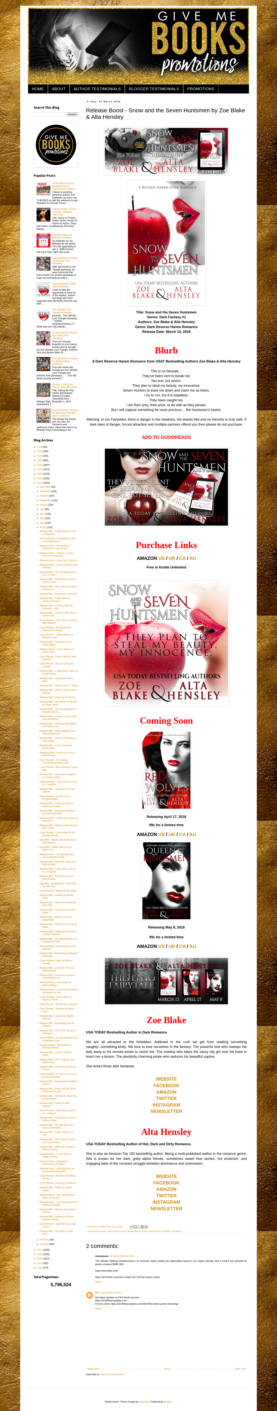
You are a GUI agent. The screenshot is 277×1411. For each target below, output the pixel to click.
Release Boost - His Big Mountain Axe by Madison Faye (56, 855)
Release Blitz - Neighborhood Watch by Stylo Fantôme (58, 933)
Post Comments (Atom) (112, 1374)
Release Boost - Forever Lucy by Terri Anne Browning (56, 554)
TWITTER (166, 1098)
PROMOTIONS (200, 89)
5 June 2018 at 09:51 (110, 1292)
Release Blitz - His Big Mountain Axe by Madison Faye (58, 940)
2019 (40, 478)
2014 (40, 1263)
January (44, 1244)
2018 (40, 483)
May (42, 518)
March (43, 527)
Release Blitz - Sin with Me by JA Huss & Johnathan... (56, 1126)
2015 (40, 1258)
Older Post (240, 1369)
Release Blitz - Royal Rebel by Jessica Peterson (55, 599)
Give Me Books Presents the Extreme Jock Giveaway (65, 261)
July (42, 509)
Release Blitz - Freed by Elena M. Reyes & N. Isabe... (56, 805)
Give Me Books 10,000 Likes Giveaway (64, 285)
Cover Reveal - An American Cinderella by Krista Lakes (54, 761)
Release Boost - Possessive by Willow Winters (55, 983)
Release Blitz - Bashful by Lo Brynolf (58, 594)
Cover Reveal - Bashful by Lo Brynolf (58, 1004)
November (45, 491)
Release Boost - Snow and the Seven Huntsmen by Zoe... (58, 991)
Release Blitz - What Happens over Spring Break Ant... (57, 732)
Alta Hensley (100, 1231)
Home (167, 1369)
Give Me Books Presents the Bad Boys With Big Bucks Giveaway (65, 413)
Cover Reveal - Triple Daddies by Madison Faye (56, 636)
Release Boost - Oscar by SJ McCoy (58, 560)
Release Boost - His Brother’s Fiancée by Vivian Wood (54, 547)
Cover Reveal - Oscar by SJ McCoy (57, 1183)
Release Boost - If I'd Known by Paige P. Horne (55, 1155)
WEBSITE (166, 1079)
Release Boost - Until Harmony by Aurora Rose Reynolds (56, 1170)
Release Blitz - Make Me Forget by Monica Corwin (57, 1148)
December (45, 487)
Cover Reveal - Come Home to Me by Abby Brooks (57, 834)
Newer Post (93, 1369)
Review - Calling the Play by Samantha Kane (64, 385)
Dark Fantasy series (116, 1231)
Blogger (168, 1401)
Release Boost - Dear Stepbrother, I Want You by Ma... (57, 1196)
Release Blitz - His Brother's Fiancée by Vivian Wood (58, 703)
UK (172, 558)
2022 (40, 465)
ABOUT (59, 89)
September (46, 500)
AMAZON (166, 1092)
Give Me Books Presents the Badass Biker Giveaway (65, 361)
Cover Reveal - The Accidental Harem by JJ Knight (55, 629)
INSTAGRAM (166, 1105)
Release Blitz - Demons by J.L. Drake (58, 685)
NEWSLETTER (166, 1111)
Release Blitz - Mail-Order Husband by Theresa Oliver (57, 775)
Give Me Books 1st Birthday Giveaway (62, 236)
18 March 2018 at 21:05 (122, 1256)
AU (192, 558)
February (45, 1239)
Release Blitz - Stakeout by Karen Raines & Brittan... (56, 1218)
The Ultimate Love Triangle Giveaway (61, 311)
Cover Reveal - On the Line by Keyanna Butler (54, 797)
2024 (40, 456)
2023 (40, 460)
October (44, 495)
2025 (40, 451)
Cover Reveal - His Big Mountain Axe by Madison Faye (58, 1039)
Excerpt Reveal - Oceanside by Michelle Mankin (55, 1046)
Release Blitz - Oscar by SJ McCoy (57, 697)
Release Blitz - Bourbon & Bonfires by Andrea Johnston (57, 812)
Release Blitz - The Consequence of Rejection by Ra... (57, 710)
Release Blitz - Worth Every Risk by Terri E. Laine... (57, 580)
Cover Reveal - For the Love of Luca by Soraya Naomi (58, 1075)
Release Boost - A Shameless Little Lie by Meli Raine (57, 540)
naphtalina (144, 1401)
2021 (40, 469)
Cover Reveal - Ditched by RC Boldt (57, 890)
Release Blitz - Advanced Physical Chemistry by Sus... (56, 976)
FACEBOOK (166, 1085)
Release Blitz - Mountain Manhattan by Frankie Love (57, 725)
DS (96, 1292)
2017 (40, 1249)
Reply (98, 1282)
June (43, 514)
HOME (38, 89)
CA (182, 558)
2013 (40, 1267)
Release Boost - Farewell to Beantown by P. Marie (53, 1162)
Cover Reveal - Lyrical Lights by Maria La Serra (55, 998)
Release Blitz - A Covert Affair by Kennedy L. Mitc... (56, 607)
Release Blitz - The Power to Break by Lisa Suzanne (57, 1140)
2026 (40, 447)
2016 (40, 1254)
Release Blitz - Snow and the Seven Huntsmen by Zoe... (57, 1090)
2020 (40, 474)
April (42, 523)
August (44, 504)
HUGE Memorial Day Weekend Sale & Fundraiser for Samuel (63, 186)
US (161, 558)
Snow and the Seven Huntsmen (156, 1231)
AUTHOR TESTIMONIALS (97, 89)
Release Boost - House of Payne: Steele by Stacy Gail (64, 212)
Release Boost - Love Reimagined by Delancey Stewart (58, 1203)
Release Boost (133, 1231)
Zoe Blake (176, 1231)
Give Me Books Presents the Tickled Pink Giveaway (65, 335)
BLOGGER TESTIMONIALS (154, 89)
